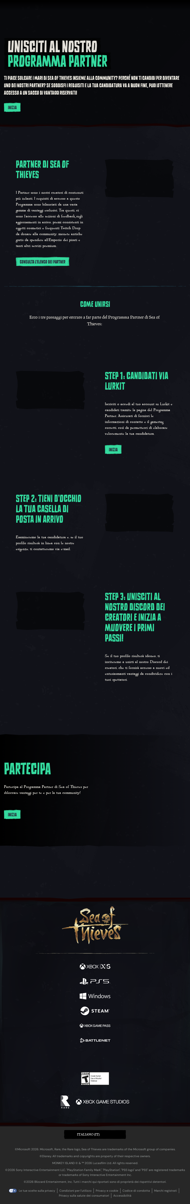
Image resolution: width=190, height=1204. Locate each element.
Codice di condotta (136, 1191)
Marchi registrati (165, 1191)
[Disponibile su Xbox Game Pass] (95, 1026)
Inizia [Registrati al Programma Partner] (12, 108)
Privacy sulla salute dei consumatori (84, 1196)
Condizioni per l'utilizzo (75, 1191)
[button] (95, 1134)
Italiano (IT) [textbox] (88, 1134)
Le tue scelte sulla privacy (37, 1191)
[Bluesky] (130, 1058)
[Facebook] (59, 1057)
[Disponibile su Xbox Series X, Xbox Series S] (95, 967)
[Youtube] (94, 1057)
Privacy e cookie (107, 1191)
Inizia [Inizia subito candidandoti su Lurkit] (113, 450)
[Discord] (109, 1057)
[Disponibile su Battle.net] (95, 1041)
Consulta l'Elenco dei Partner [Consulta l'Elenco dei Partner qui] (42, 262)
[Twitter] (69, 1057)
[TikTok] (120, 1058)
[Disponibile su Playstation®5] (95, 982)
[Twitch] (79, 1057)
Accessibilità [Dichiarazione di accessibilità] (122, 1196)
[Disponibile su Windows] (95, 996)
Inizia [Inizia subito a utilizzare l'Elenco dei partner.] (12, 815)
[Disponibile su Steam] (95, 1011)
